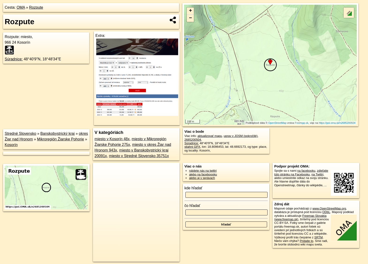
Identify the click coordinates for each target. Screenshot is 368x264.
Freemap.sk (301, 122)
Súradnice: (14, 59)
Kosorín (11, 145)
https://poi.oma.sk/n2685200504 (337, 122)
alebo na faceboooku (203, 174)
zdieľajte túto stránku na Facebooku (301, 172)
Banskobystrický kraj (57, 134)
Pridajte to (306, 241)
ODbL (326, 212)
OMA (21, 7)
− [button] (190, 18)
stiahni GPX (192, 146)
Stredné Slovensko (20, 134)
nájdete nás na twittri (203, 170)
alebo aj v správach (202, 178)
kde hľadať (193, 188)
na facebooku (306, 170)
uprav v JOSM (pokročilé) (240, 136)
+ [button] (190, 11)
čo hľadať (192, 206)
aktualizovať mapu (210, 136)
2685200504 (192, 139)
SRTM (318, 237)
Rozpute (36, 7)
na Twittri (317, 174)
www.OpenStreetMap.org (329, 208)
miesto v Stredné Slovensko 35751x (139, 156)
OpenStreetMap (277, 122)
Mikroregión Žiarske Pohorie (60, 139)
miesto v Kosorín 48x (112, 139)
